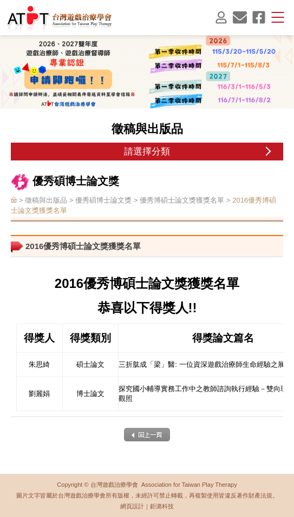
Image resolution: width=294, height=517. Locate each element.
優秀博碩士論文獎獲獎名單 (182, 201)
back (147, 434)
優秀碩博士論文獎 (103, 201)
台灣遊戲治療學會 (59, 18)
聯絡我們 (240, 17)
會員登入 (221, 17)
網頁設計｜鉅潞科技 (147, 506)
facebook (259, 17)
